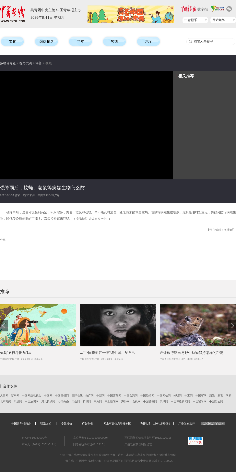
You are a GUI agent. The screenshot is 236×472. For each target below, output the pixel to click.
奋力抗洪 (25, 63)
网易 (228, 395)
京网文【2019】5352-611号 (39, 444)
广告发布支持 (201, 423)
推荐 (4, 291)
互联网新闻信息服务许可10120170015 (148, 437)
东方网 (98, 401)
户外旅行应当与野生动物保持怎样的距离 (191, 353)
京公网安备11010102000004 (90, 437)
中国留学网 (199, 401)
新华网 (15, 395)
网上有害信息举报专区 (117, 423)
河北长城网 (48, 401)
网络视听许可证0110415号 (89, 444)
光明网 (177, 395)
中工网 (188, 395)
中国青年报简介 (21, 423)
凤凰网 (18, 401)
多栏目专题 (8, 63)
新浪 (212, 395)
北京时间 (5, 401)
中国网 (48, 395)
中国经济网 (147, 395)
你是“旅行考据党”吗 (15, 353)
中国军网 (200, 395)
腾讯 (220, 395)
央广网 (89, 395)
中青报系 (190, 20)
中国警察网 (150, 401)
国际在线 (77, 395)
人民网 (4, 395)
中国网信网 (164, 395)
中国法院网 (32, 401)
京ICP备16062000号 (34, 437)
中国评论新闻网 (180, 401)
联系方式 (45, 423)
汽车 (148, 41)
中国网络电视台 (31, 395)
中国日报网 (62, 395)
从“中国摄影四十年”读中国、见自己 (107, 353)
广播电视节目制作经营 (138, 444)
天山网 (76, 401)
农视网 (136, 401)
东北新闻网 (111, 401)
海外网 (125, 401)
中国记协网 (216, 401)
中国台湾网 (131, 395)
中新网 (100, 395)
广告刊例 (87, 423)
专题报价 (66, 423)
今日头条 (63, 401)
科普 (38, 63)
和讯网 (87, 401)
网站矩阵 (218, 20)
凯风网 (164, 401)
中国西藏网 (114, 395)
